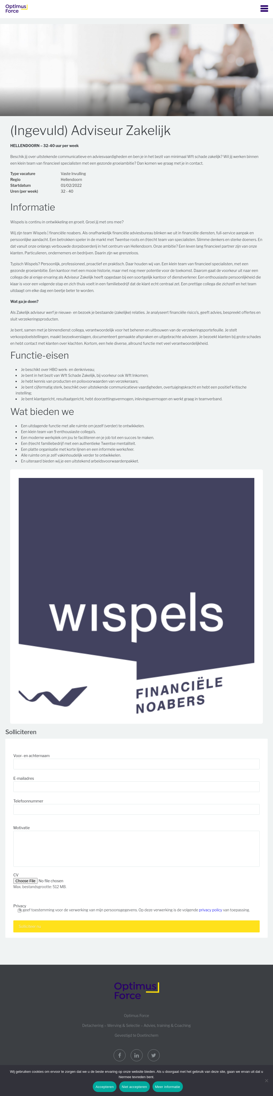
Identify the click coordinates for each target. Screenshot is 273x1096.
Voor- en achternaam (31, 755)
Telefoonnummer (28, 801)
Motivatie (21, 827)
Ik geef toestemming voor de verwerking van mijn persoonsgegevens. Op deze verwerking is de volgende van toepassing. (134, 910)
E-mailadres (23, 778)
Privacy (19, 906)
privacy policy (210, 910)
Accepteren (104, 1087)
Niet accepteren (134, 1087)
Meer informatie (167, 1087)
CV (16, 875)
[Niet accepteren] (266, 1080)
